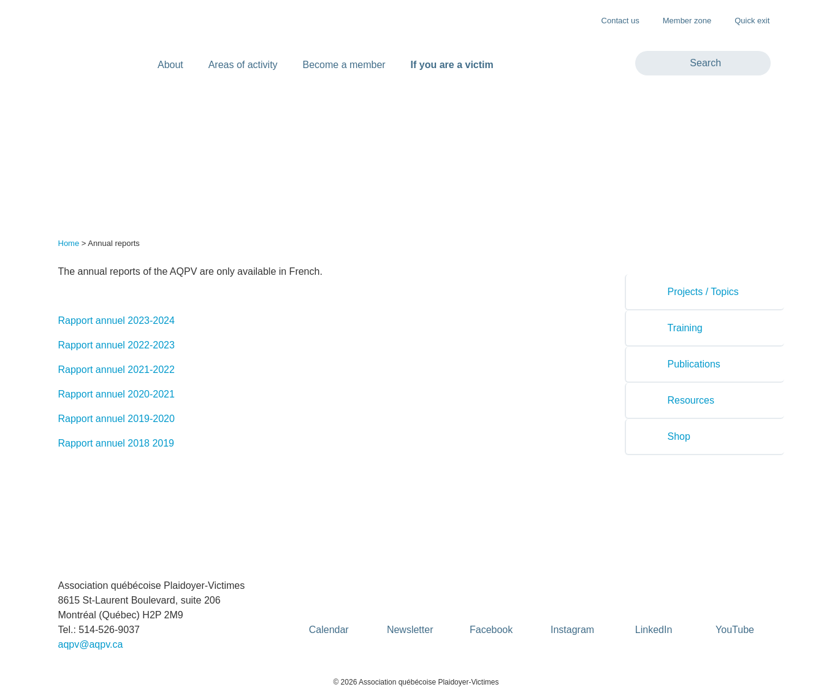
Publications (683, 364)
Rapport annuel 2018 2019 (116, 443)
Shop (668, 436)
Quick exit (745, 20)
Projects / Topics (692, 291)
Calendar (329, 609)
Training (674, 328)
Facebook (491, 609)
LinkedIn (653, 609)
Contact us (620, 20)
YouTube (735, 609)
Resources (680, 400)
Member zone (681, 20)
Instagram (572, 609)
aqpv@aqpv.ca (90, 644)
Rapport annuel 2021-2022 (116, 369)
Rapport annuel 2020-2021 (116, 394)
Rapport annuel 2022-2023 (116, 345)
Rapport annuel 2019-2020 (116, 418)
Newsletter (410, 609)
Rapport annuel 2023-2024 (116, 320)
